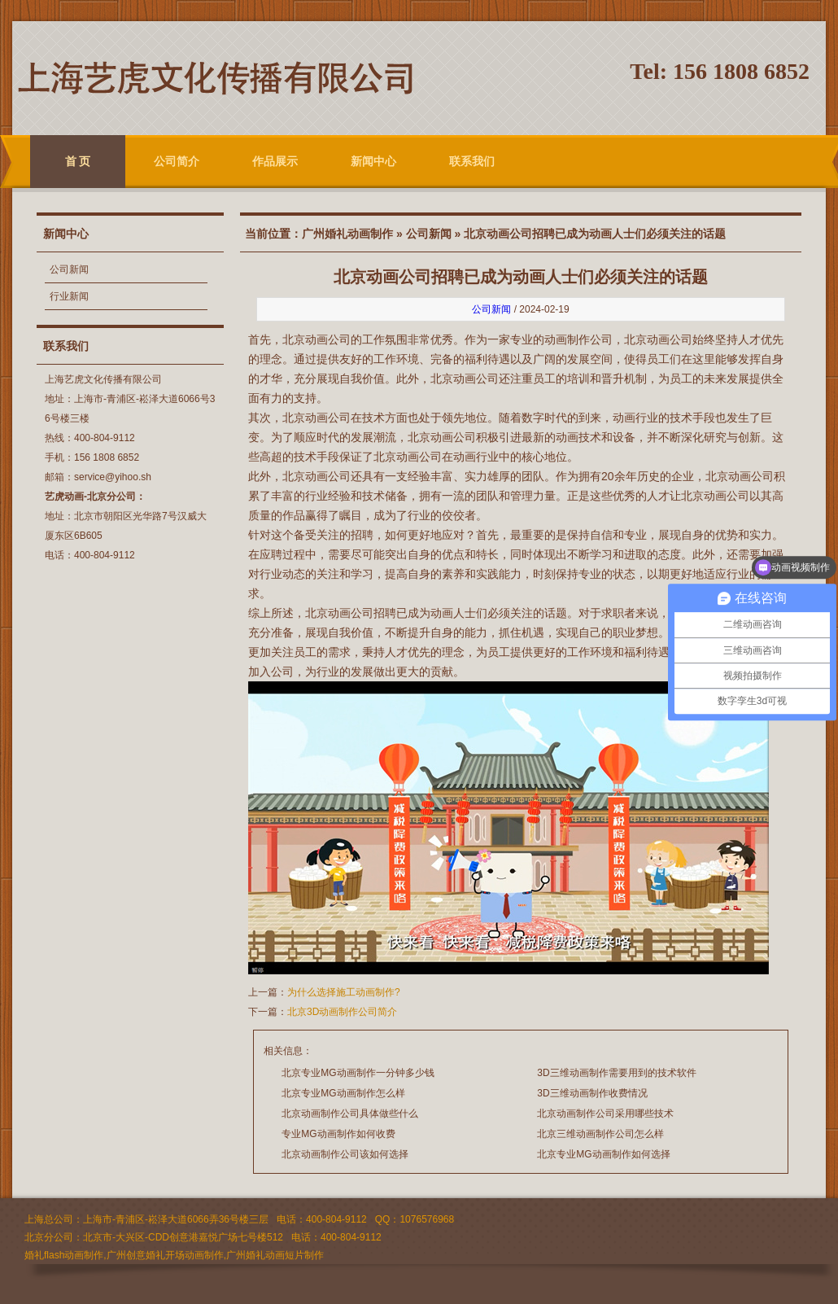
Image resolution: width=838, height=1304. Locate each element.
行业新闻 (69, 296)
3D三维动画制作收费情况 (592, 1093)
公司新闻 (69, 269)
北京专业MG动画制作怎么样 (343, 1093)
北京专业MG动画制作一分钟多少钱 (358, 1073)
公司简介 (176, 161)
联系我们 (472, 161)
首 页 (78, 161)
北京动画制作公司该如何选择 (345, 1154)
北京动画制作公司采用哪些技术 (605, 1113)
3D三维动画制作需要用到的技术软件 (616, 1073)
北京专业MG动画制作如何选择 (603, 1154)
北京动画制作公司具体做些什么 (350, 1113)
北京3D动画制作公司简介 (342, 1011)
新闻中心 (373, 161)
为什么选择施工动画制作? (343, 992)
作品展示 (275, 161)
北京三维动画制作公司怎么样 (600, 1134)
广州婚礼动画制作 (347, 233)
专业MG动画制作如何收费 (338, 1134)
